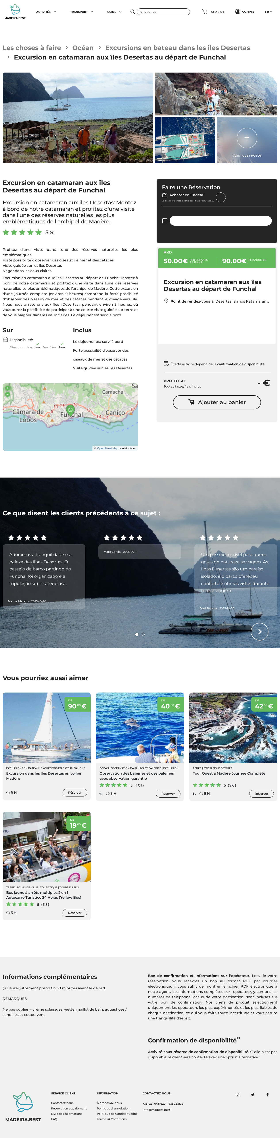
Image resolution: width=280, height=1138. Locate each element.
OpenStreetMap (107, 448)
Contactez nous (62, 1103)
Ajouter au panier (217, 402)
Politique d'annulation (113, 1108)
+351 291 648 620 (154, 1103)
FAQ (54, 1119)
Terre (197, 768)
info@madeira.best (156, 1109)
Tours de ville (27, 887)
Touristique (49, 887)
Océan (83, 48)
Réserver (75, 792)
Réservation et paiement (69, 1108)
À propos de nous (109, 1103)
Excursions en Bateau (22, 768)
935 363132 (176, 1103)
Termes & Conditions (112, 1119)
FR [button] (267, 11)
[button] (55, 11)
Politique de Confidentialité (117, 1113)
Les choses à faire (32, 48)
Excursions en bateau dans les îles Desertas (177, 48)
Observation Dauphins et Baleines (136, 768)
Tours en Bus (69, 887)
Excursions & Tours (217, 768)
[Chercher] (163, 11)
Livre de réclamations (66, 1113)
